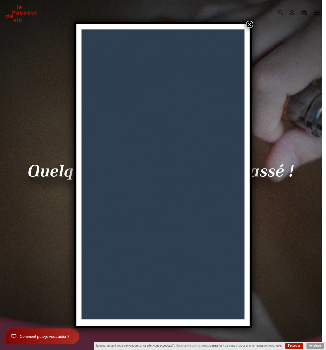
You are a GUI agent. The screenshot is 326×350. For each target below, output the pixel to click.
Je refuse (315, 345)
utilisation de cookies (188, 345)
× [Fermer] (250, 24)
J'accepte (294, 345)
